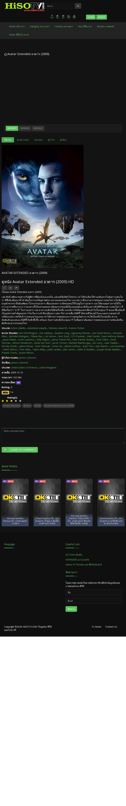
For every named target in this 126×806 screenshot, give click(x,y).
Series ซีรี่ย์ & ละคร (19, 34)
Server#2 (24, 128)
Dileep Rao (37, 336)
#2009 (37, 405)
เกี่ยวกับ (8, 139)
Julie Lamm (69, 349)
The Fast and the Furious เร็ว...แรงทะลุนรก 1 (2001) (15, 521)
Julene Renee (26, 346)
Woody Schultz (9, 346)
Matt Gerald (93, 336)
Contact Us (111, 626)
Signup (101, 17)
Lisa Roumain (117, 346)
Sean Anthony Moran (113, 336)
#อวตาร (27, 405)
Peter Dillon (102, 339)
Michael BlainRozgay (80, 342)
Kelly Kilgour (43, 339)
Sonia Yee (57, 346)
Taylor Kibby (38, 349)
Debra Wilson (10, 349)
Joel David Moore (101, 333)
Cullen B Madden (86, 349)
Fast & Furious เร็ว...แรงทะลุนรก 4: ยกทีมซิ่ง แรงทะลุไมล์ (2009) (111, 521)
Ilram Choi (88, 346)
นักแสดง (38, 139)
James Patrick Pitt (61, 339)
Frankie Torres (9, 352)
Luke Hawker (111, 342)
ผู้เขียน (63, 139)
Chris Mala (24, 349)
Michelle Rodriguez (19, 336)
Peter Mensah (42, 346)
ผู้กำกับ (51, 139)
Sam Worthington (28, 333)
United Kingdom (47, 367)
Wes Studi (63, 336)
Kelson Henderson (22, 342)
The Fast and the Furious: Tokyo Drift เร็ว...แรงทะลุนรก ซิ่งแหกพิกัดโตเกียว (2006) (79, 519)
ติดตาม (71, 608)
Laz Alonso (50, 336)
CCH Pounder (78, 336)
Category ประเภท (39, 26)
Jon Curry (97, 342)
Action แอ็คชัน (18, 328)
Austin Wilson (26, 352)
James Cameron (27, 357)
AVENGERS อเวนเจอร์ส (77, 559)
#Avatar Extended (11, 405)
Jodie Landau (54, 349)
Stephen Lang (62, 333)
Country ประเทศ (63, 26)
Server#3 (38, 128)
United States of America (24, 367)
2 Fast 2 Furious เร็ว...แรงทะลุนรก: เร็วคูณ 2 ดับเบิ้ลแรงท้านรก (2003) (47, 521)
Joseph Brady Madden (108, 349)
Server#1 (12, 128)
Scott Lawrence (26, 339)
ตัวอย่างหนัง (23, 139)
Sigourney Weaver (80, 333)
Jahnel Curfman (72, 346)
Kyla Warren (101, 346)
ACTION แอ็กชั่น (74, 554)
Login (91, 17)
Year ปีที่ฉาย (85, 26)
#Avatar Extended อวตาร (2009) (58, 405)
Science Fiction (76, 328)
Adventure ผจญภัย (37, 328)
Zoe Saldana (46, 333)
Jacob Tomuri (59, 342)
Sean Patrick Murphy (83, 339)
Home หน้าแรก (17, 26)
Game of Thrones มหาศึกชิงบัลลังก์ (84, 564)
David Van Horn (42, 342)
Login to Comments (19, 450)
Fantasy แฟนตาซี (57, 328)
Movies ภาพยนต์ (105, 26)
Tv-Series (96, 626)
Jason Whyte (9, 339)
